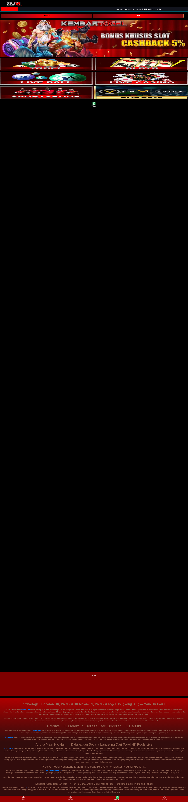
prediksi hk (37, 730)
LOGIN (138, 16)
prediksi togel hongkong (53, 770)
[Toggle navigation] (3, 4)
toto (25, 787)
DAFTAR (47, 16)
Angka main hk (7, 748)
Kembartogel (9, 737)
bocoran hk (25, 710)
